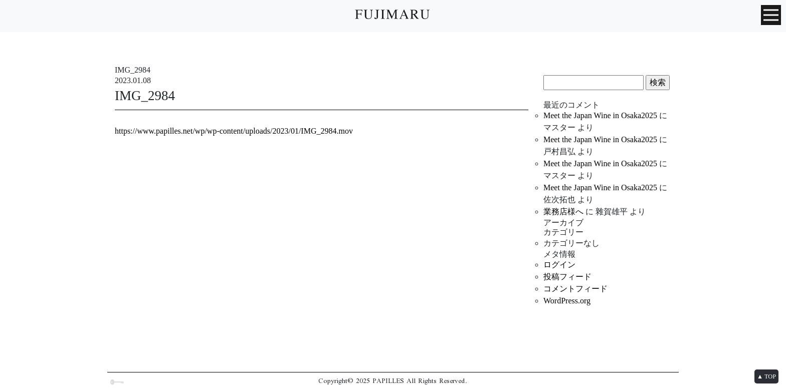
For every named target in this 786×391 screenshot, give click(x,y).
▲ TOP (766, 376)
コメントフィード (575, 288)
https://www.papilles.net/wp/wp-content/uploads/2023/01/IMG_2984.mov (234, 131)
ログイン (559, 264)
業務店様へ (563, 211)
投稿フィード (567, 276)
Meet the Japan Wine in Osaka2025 (600, 115)
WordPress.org (567, 300)
